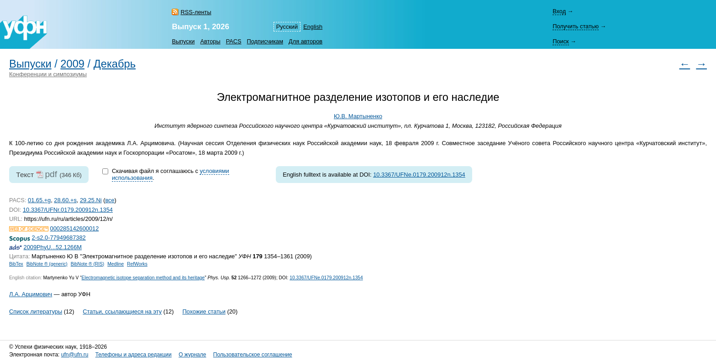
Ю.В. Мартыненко (358, 116)
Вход (559, 11)
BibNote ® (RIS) (88, 264)
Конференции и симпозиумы (48, 74)
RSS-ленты (195, 12)
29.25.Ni (91, 200)
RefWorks (137, 264)
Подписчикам (265, 41)
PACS (234, 41)
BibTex (16, 264)
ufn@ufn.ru (75, 354)
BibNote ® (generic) (47, 264)
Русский (287, 26)
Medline (115, 264)
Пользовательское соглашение (252, 354)
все (109, 200)
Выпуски (183, 41)
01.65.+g (39, 200)
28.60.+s (65, 200)
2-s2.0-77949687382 (59, 237)
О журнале (192, 354)
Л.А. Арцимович (30, 294)
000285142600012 (74, 228)
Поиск (561, 41)
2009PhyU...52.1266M (53, 247)
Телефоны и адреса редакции (133, 354)
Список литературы (35, 311)
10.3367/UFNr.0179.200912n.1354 (68, 209)
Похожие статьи (203, 311)
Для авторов (305, 41)
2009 (72, 64)
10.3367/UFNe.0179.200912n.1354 (419, 174)
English (312, 26)
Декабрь (115, 64)
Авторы (210, 41)
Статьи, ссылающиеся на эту (122, 311)
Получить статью (576, 26)
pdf (51, 174)
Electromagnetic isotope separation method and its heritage (143, 277)
